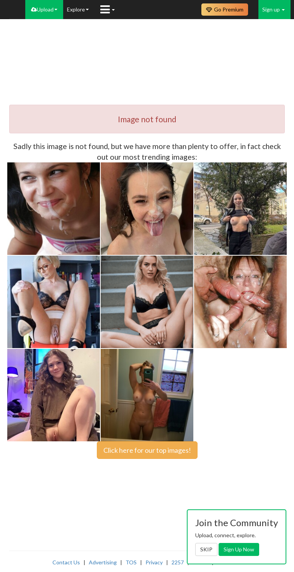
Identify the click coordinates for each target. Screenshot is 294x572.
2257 (178, 562)
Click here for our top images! (147, 450)
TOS (131, 562)
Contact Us (66, 562)
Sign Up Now (239, 549)
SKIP (206, 549)
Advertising (103, 562)
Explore (78, 9)
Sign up (273, 9)
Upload (44, 9)
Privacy (154, 562)
